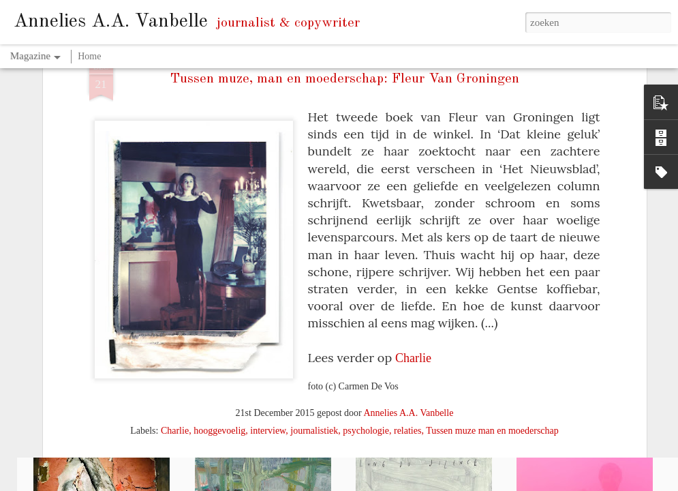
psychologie (366, 334)
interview (268, 334)
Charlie (413, 262)
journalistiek (314, 334)
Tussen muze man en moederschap (492, 334)
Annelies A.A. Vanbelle (408, 317)
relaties (407, 334)
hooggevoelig (219, 334)
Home (89, 56)
